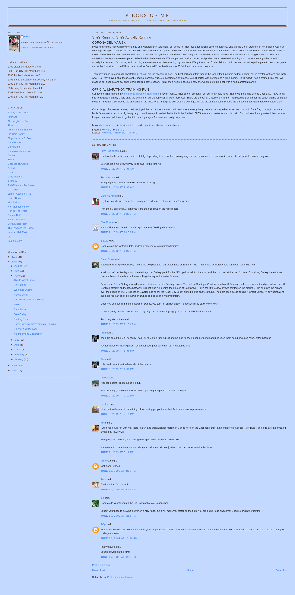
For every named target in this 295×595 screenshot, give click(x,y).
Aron (103, 332)
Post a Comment (101, 565)
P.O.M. (27, 37)
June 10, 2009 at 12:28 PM (119, 538)
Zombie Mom (15, 241)
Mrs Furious (14, 202)
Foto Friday (20, 314)
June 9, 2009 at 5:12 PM (117, 452)
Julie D (104, 241)
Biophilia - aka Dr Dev (19, 138)
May (17, 339)
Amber (104, 377)
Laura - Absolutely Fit (19, 193)
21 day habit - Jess (18, 112)
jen (102, 497)
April (17, 344)
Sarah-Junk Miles (17, 219)
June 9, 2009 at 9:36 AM (117, 168)
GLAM (11, 168)
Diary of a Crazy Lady (25, 328)
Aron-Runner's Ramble (20, 129)
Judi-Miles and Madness (21, 185)
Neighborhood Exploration (28, 333)
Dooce (11, 155)
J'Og (103, 524)
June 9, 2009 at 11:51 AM (118, 324)
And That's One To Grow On (29, 299)
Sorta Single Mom (17, 223)
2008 (14, 365)
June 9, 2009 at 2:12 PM (117, 395)
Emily (11, 159)
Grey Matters (15, 176)
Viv (9, 236)
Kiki (103, 422)
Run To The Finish (17, 210)
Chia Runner (14, 142)
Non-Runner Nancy (18, 206)
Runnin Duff (14, 215)
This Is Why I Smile (24, 280)
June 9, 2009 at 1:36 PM (117, 350)
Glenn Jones (107, 259)
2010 (14, 256)
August (18, 266)
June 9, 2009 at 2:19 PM (117, 414)
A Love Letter (21, 294)
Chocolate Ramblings (19, 151)
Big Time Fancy (16, 134)
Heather (105, 404)
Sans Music (20, 309)
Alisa (10, 125)
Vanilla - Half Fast (17, 232)
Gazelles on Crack (18, 163)
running (132, 133)
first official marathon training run (141, 93)
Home (190, 570)
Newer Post (98, 570)
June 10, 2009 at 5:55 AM (118, 515)
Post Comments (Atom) (119, 577)
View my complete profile (37, 47)
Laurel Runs (14, 198)
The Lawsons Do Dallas (20, 228)
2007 (14, 370)
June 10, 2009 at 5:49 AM (118, 489)
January (19, 359)
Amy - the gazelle (110, 150)
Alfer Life (12, 116)
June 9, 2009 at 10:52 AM (118, 232)
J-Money (12, 181)
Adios (17, 304)
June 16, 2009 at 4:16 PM (118, 557)
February (19, 354)
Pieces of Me (147, 15)
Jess (103, 479)
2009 (14, 261)
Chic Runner (107, 222)
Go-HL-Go (13, 172)
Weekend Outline (23, 289)
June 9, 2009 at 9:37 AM (117, 187)
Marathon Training (113, 133)
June (17, 275)
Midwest (105, 460)
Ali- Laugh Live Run (18, 121)
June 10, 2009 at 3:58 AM (118, 470)
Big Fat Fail (20, 284)
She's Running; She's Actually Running (35, 324)
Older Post (281, 570)
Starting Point (21, 319)
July (17, 270)
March (18, 349)
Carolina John (108, 195)
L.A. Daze (13, 189)
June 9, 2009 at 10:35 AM (118, 213)
